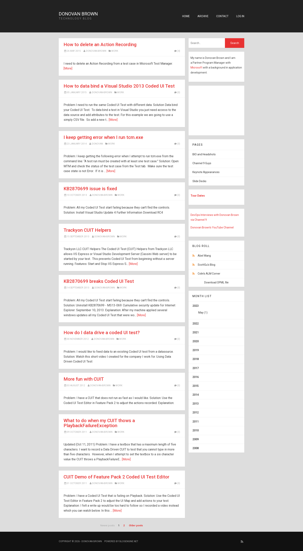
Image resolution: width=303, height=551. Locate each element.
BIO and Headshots (204, 154)
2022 (195, 323)
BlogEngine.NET (128, 541)
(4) (177, 51)
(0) (177, 92)
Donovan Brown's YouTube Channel (212, 227)
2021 (195, 332)
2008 (195, 448)
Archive (203, 16)
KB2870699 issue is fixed (90, 188)
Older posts (136, 525)
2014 (195, 394)
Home (186, 16)
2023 (216, 310)
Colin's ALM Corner (209, 273)
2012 (195, 412)
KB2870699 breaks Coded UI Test (99, 281)
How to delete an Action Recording (100, 44)
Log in (240, 16)
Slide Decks (199, 181)
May (200, 312)
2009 (195, 439)
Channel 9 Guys (201, 163)
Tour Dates (198, 195)
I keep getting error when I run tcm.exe (103, 137)
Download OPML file (216, 282)
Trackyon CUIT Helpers (87, 230)
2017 (195, 368)
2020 (195, 341)
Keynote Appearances (206, 172)
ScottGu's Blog (206, 264)
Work (114, 51)
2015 (195, 385)
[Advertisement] (213, 110)
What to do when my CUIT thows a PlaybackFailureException (99, 423)
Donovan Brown (78, 14)
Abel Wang (204, 255)
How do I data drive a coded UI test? (102, 332)
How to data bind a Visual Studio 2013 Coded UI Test (119, 86)
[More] (68, 68)
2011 (195, 421)
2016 (195, 377)
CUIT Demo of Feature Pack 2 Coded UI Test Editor (116, 477)
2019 (195, 350)
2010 (195, 430)
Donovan (97, 143)
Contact (222, 16)
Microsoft (197, 67)
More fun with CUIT (84, 379)
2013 (195, 403)
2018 (195, 359)
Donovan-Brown (96, 51)
